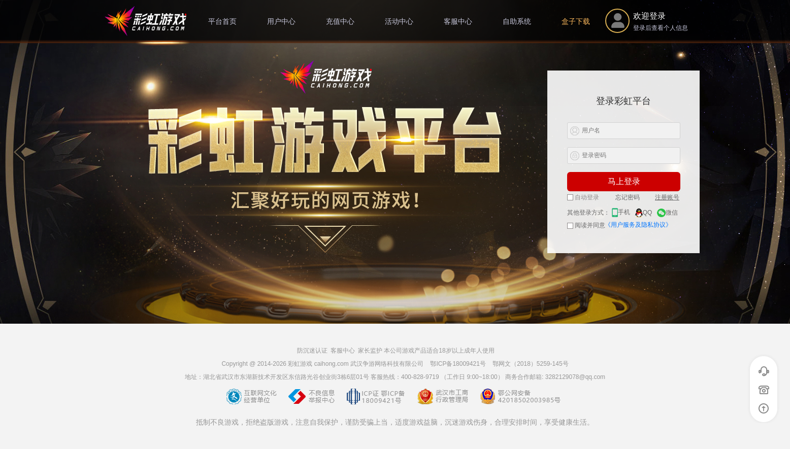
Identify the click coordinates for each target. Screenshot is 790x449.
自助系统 (517, 21)
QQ (643, 212)
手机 (621, 212)
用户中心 (281, 21)
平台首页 (222, 21)
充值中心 (340, 21)
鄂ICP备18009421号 (457, 363)
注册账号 (667, 197)
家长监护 (370, 350)
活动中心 (399, 21)
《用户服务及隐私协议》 (638, 224)
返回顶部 (764, 408)
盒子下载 (576, 21)
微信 (667, 212)
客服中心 (458, 21)
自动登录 (583, 197)
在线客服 (764, 371)
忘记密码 (627, 197)
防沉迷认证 (312, 350)
